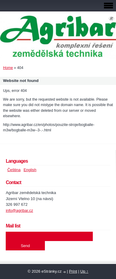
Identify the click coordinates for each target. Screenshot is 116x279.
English (30, 170)
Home (8, 68)
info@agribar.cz (19, 210)
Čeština (13, 170)
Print (73, 271)
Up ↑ (84, 271)
